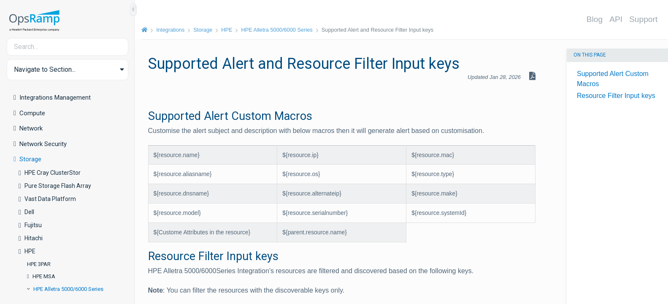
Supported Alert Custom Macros (613, 78)
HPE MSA (43, 276)
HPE (29, 251)
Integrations (171, 30)
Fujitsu (33, 225)
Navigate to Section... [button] (45, 69)
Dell (29, 212)
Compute (32, 113)
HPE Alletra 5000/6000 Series (68, 289)
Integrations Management (55, 97)
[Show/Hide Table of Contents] (133, 9)
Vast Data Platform (50, 198)
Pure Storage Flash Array (57, 185)
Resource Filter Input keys (616, 95)
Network (31, 128)
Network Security (43, 144)
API (616, 19)
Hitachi (33, 238)
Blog (595, 19)
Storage (30, 159)
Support (644, 19)
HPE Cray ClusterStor (52, 172)
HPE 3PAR (39, 264)
